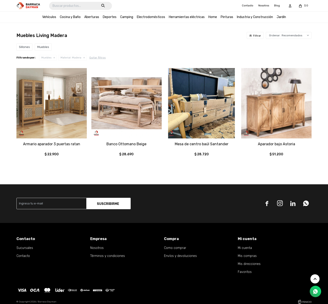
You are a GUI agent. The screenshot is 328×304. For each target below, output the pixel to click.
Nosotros (263, 5)
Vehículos (49, 17)
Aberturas (91, 17)
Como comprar (175, 248)
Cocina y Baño (70, 17)
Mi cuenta (245, 248)
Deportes (109, 17)
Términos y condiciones (107, 256)
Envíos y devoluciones (180, 256)
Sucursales (24, 248)
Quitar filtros (97, 57)
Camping (126, 17)
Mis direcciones (249, 264)
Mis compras (247, 256)
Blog (277, 5)
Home (212, 17)
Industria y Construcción (255, 17)
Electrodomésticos (151, 17)
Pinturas (227, 17)
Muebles (46, 57)
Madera (71, 57)
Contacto (247, 5)
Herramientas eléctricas (187, 17)
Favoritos (245, 272)
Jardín (281, 17)
